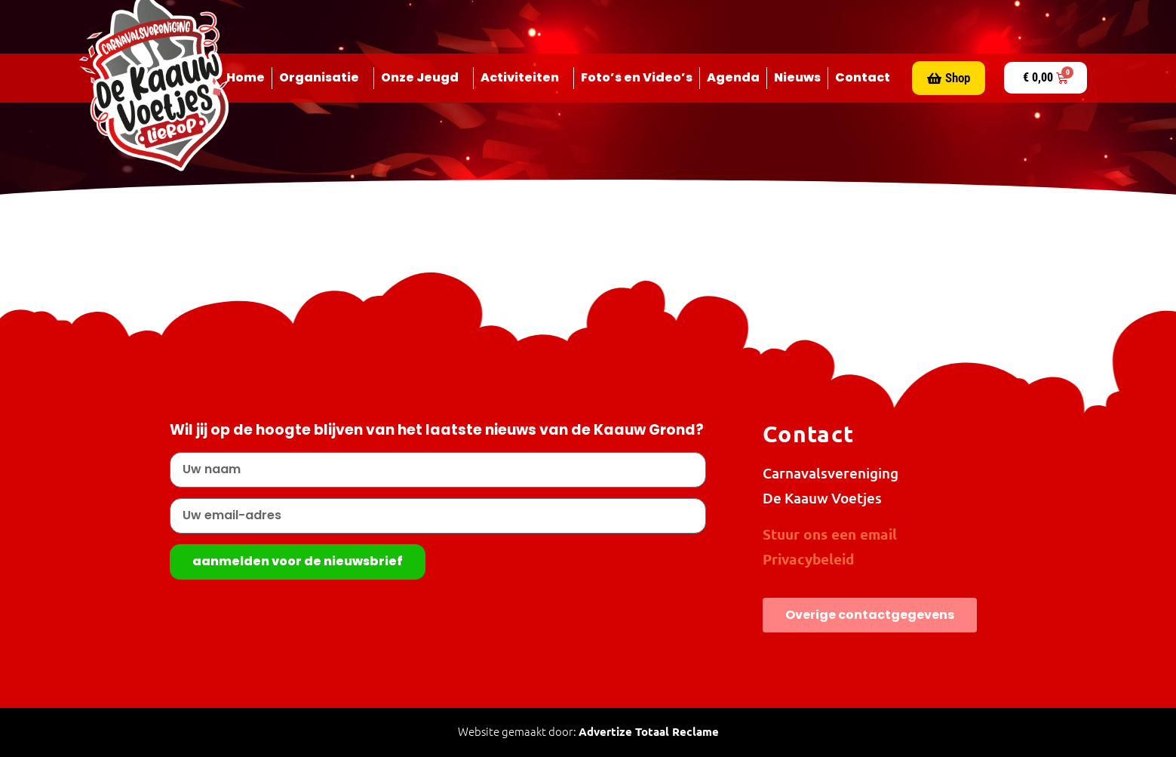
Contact (862, 77)
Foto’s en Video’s (636, 77)
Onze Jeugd (423, 77)
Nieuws (797, 77)
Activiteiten (524, 77)
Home (245, 77)
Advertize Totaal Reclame (649, 731)
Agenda (733, 77)
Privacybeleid (808, 558)
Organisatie (323, 77)
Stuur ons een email (830, 534)
